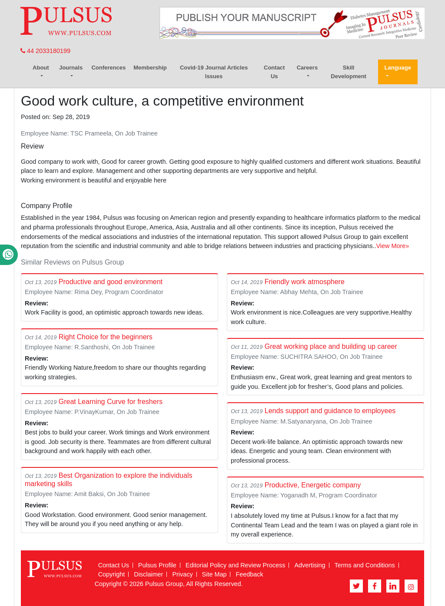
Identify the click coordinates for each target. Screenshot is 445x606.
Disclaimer (148, 574)
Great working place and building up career (331, 346)
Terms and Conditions (365, 565)
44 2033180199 (45, 50)
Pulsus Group (164, 583)
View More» (392, 245)
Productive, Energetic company (313, 485)
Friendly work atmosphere (305, 281)
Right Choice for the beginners (106, 337)
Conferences (108, 67)
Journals (71, 67)
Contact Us (274, 71)
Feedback (249, 574)
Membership (150, 67)
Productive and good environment (111, 281)
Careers (307, 67)
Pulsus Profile (157, 565)
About (41, 67)
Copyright (111, 574)
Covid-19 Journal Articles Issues (214, 71)
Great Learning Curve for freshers (111, 401)
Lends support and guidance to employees (330, 410)
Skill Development (348, 71)
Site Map (214, 574)
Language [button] (398, 67)
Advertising (309, 565)
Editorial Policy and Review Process (236, 565)
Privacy (182, 574)
